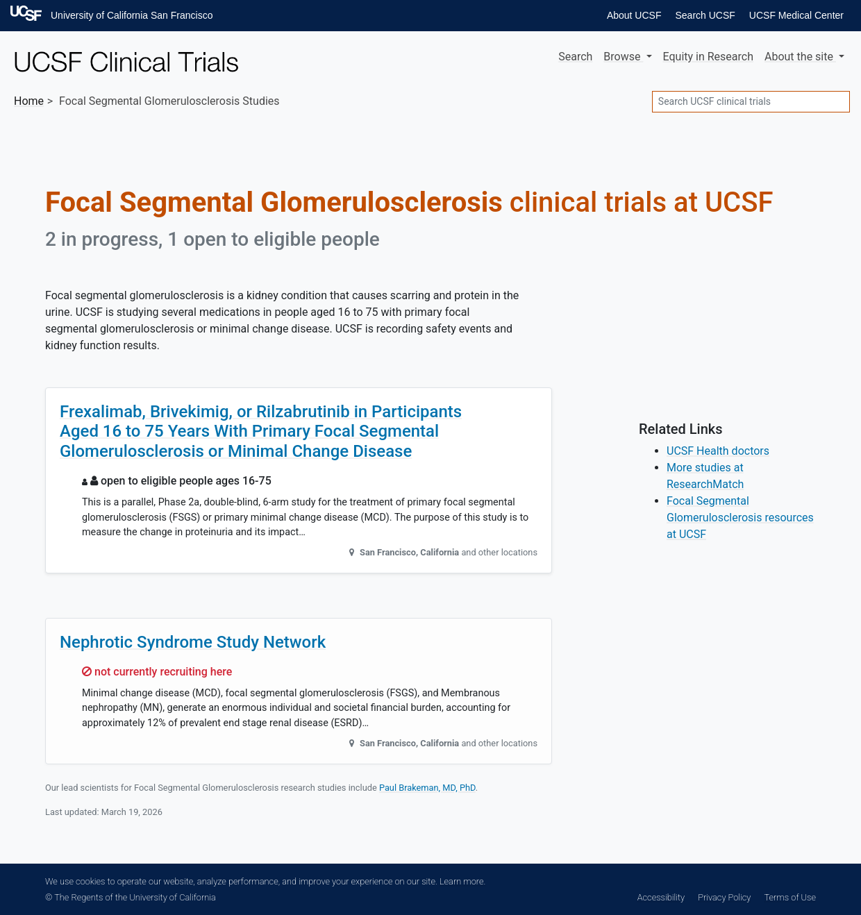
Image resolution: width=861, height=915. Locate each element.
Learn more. (462, 881)
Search (575, 56)
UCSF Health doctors (718, 451)
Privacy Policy (724, 897)
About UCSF (634, 15)
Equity (708, 56)
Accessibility (661, 897)
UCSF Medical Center (796, 15)
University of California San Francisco (131, 15)
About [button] (800, 56)
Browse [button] (623, 56)
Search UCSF (705, 15)
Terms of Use (790, 897)
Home (29, 101)
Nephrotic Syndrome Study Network (193, 642)
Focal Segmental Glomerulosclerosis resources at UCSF (740, 517)
